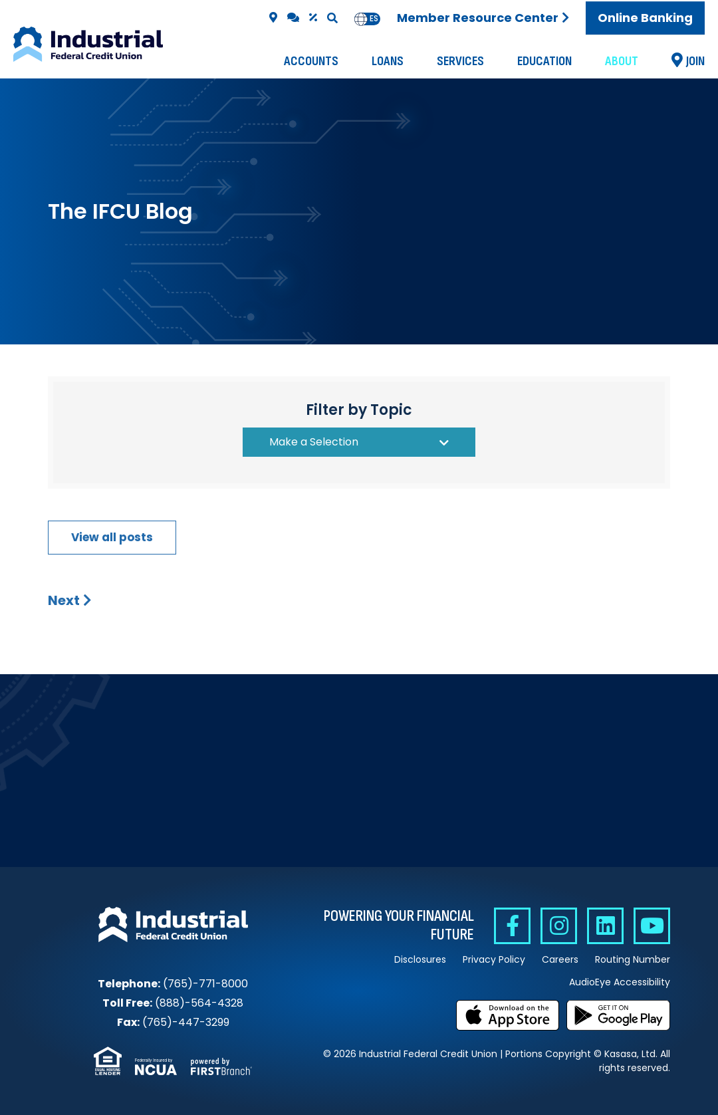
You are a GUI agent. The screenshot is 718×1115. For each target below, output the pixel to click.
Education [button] (544, 61)
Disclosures (420, 959)
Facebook (512, 926)
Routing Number (632, 959)
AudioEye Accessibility (619, 982)
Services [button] (460, 61)
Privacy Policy (494, 959)
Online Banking (645, 17)
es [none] (374, 18)
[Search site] (332, 18)
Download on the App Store (508, 1015)
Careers (560, 959)
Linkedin (605, 926)
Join (695, 61)
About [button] (621, 61)
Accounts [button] (311, 61)
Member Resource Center (477, 17)
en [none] (361, 18)
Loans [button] (388, 61)
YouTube (652, 926)
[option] (374, 19)
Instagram (558, 926)
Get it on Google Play (618, 1015)
